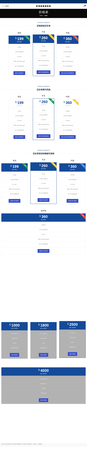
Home (41, 15)
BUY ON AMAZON (43, 72)
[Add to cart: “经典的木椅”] (14, 201)
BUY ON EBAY (19, 73)
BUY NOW (14, 355)
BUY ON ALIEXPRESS (67, 73)
